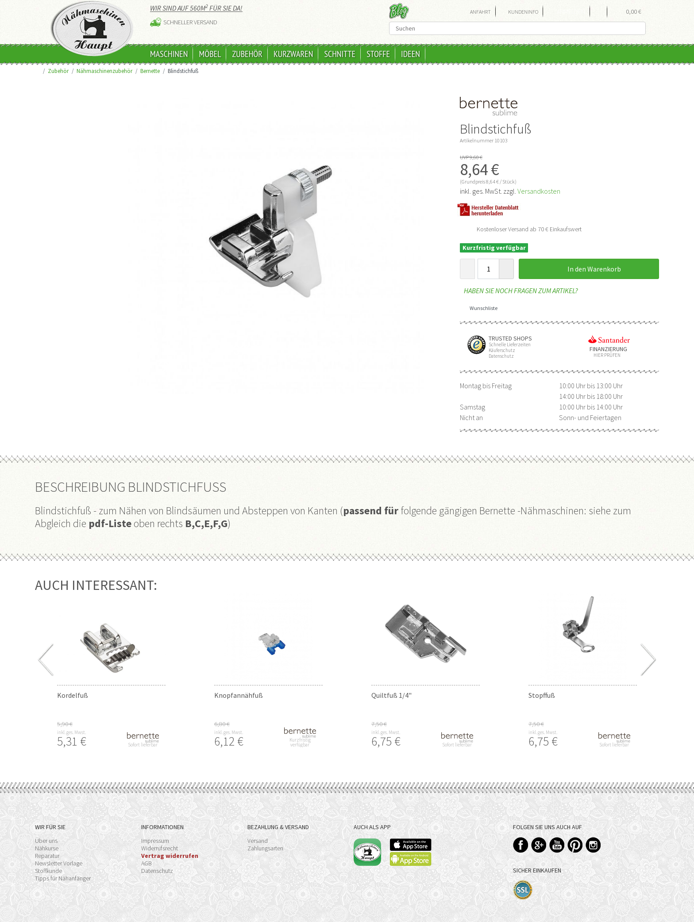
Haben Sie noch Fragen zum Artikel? (519, 290)
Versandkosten (538, 191)
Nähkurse (46, 848)
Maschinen (169, 54)
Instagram (593, 845)
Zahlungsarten (265, 848)
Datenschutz (157, 871)
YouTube (557, 845)
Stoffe (378, 54)
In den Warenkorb (589, 269)
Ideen (410, 54)
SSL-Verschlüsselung (523, 890)
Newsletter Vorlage (58, 863)
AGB (146, 863)
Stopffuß (541, 695)
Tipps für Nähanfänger (63, 878)
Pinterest (575, 845)
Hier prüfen (605, 355)
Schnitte (339, 54)
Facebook (520, 845)
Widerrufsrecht (159, 848)
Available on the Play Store (411, 859)
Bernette (150, 70)
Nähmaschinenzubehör (104, 70)
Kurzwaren (293, 54)
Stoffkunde (48, 871)
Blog (399, 11)
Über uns (46, 841)
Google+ (539, 845)
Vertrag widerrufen (169, 856)
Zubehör (247, 54)
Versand (257, 841)
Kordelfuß (72, 695)
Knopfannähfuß (238, 695)
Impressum (155, 841)
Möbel (210, 54)
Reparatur (47, 856)
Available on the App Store (411, 844)
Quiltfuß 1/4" (391, 695)
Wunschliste (480, 308)
